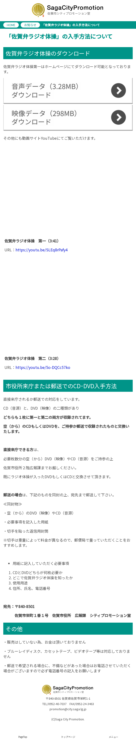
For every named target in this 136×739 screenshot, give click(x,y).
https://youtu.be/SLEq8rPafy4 (42, 250)
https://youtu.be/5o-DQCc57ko (43, 367)
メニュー (113, 737)
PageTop (22, 737)
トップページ (68, 737)
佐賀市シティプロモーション (68, 10)
